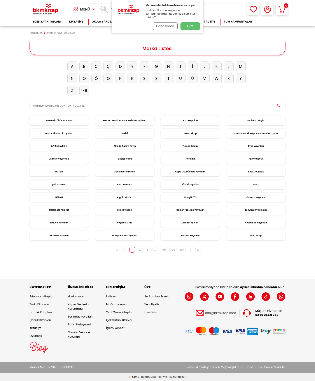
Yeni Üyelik (151, 304)
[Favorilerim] (253, 9)
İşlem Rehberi (115, 328)
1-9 (84, 90)
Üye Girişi (150, 312)
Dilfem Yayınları (190, 222)
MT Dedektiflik (59, 146)
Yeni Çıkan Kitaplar (119, 312)
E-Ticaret (144, 377)
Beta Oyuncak (256, 171)
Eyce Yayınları (256, 146)
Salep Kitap (190, 133)
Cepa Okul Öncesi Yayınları (190, 171)
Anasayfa (36, 33)
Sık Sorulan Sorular (157, 296)
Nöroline (190, 158)
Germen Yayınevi (255, 197)
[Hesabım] (267, 9)
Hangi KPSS (190, 197)
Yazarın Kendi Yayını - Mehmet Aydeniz (124, 120)
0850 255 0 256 (266, 315)
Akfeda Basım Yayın (125, 146)
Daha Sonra (165, 26)
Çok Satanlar (271, 21)
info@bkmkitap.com (220, 313)
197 (182, 250)
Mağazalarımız (116, 304)
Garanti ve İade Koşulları (79, 334)
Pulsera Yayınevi (190, 235)
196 (173, 250)
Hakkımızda (76, 296)
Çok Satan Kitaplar (119, 320)
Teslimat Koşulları (80, 316)
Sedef (125, 133)
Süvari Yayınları (190, 184)
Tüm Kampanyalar (238, 21)
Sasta (256, 184)
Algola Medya (124, 197)
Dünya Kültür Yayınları (124, 235)
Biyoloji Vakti (124, 158)
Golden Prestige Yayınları (190, 210)
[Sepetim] (282, 9)
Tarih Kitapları (39, 304)
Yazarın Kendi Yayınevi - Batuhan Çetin (256, 133)
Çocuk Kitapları (40, 320)
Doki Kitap (255, 235)
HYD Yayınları (190, 120)
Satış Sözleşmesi (79, 324)
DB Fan (59, 171)
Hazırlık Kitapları (41, 312)
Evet (190, 26)
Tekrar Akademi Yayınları (59, 133)
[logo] (45, 9)
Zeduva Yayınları (59, 222)
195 (163, 250)
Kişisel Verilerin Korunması (78, 306)
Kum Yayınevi (124, 184)
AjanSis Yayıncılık (59, 158)
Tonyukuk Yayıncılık (256, 210)
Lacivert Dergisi (255, 120)
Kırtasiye (76, 21)
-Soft (133, 377)
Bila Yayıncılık (124, 210)
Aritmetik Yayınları (59, 235)
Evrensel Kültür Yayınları (59, 120)
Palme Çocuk (255, 158)
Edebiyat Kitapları (47, 21)
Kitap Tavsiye (205, 21)
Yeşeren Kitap (124, 222)
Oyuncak (36, 336)
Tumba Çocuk (190, 146)
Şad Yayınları (59, 184)
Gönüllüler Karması (124, 171)
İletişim (111, 296)
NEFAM (59, 197)
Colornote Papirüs (59, 210)
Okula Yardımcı (104, 21)
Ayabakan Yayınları (256, 222)
